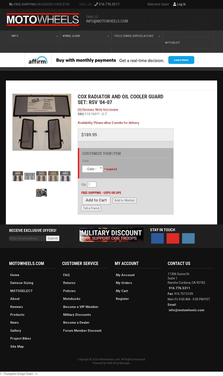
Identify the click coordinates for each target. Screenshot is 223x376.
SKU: (81, 114)
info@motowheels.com (107, 21)
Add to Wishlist (125, 200)
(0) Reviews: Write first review (98, 109)
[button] (34, 36)
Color (85, 160)
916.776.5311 (179, 288)
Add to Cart (96, 200)
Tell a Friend (91, 208)
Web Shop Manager (118, 363)
